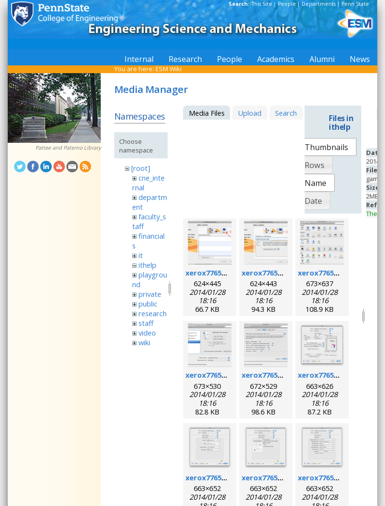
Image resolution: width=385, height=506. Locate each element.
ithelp (147, 265)
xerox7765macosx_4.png (228, 375)
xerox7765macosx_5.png (284, 375)
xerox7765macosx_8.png (284, 477)
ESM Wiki (168, 68)
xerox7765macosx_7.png (228, 477)
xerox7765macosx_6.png (341, 375)
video (147, 332)
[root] (140, 168)
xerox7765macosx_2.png (284, 272)
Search (286, 113)
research (153, 313)
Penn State (355, 3)
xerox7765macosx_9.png (341, 477)
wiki (144, 342)
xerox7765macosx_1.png (228, 272)
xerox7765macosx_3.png (341, 272)
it (141, 255)
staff (146, 323)
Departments (319, 3)
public (148, 303)
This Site (262, 3)
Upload (250, 113)
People (287, 3)
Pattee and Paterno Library (68, 147)
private (150, 294)
